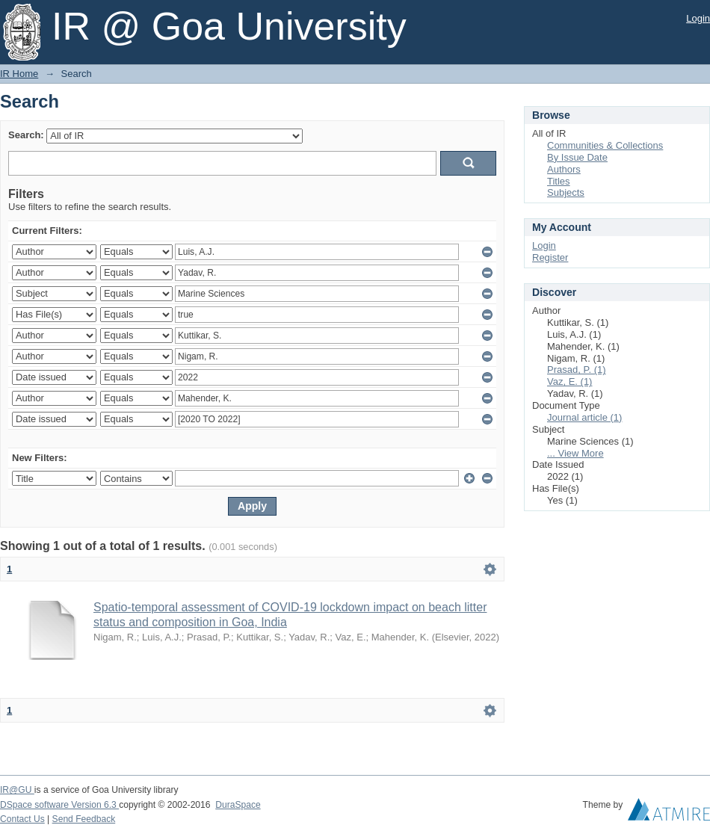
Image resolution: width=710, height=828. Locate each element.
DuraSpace (237, 805)
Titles (558, 181)
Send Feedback (84, 819)
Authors (564, 169)
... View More (575, 453)
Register (550, 257)
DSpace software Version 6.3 (59, 805)
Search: (26, 134)
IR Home (19, 73)
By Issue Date (577, 157)
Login (698, 18)
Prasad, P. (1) (576, 369)
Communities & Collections (605, 145)
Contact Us (22, 819)
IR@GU (17, 790)
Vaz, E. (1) (569, 381)
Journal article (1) (584, 417)
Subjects (565, 192)
